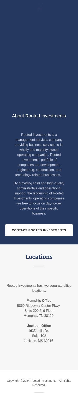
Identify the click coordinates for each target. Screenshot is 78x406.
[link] (39, 6)
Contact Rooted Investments (39, 230)
